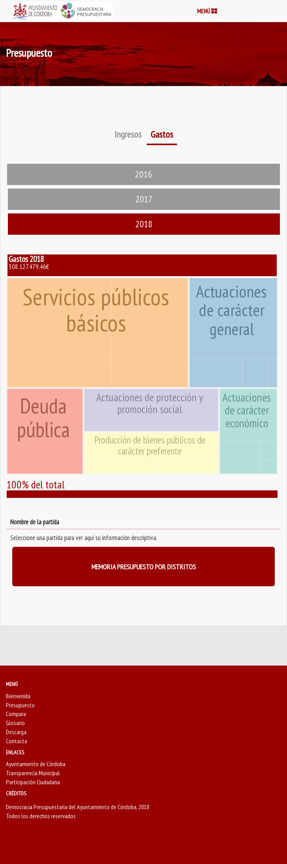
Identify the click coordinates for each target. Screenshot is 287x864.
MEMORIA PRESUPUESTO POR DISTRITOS (143, 566)
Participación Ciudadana (33, 782)
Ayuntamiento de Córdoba (35, 764)
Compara (16, 714)
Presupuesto (20, 705)
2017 (144, 199)
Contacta (16, 741)
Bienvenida (18, 696)
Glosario (15, 723)
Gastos (162, 134)
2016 (143, 174)
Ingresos (128, 134)
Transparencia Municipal (33, 773)
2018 (144, 224)
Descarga (16, 732)
